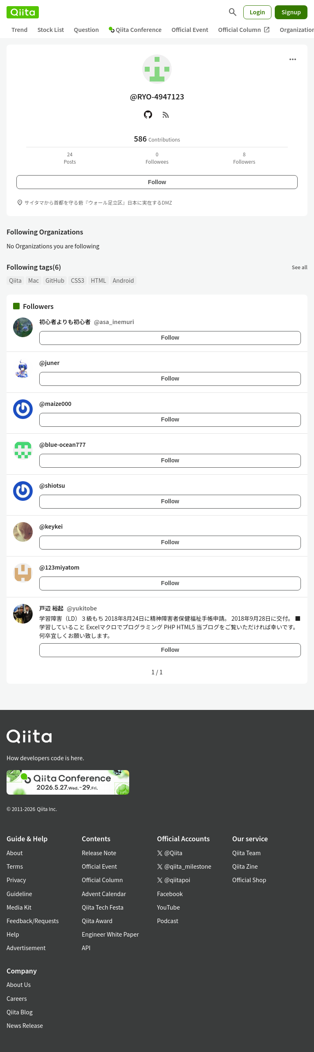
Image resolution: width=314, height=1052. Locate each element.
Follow (157, 182)
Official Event (189, 29)
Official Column (244, 29)
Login (257, 12)
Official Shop (249, 880)
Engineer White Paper (110, 934)
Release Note (99, 853)
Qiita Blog (20, 1012)
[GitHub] (148, 115)
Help (13, 934)
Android (123, 280)
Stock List (50, 29)
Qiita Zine (245, 866)
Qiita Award (97, 921)
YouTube (168, 907)
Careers (17, 998)
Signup (291, 12)
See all (299, 267)
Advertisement (26, 948)
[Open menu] (293, 59)
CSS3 (77, 280)
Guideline (19, 894)
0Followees (157, 158)
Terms (15, 866)
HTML (98, 280)
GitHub (54, 280)
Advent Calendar (104, 894)
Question (86, 29)
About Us (19, 984)
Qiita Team (246, 853)
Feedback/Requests (33, 921)
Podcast (167, 921)
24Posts (70, 158)
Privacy (16, 880)
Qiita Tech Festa (102, 907)
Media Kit (19, 907)
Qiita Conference (135, 29)
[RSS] (166, 115)
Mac (33, 280)
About (14, 853)
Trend (19, 29)
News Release (25, 1025)
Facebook (170, 894)
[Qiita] (23, 12)
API (86, 948)
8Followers (244, 158)
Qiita (15, 280)
